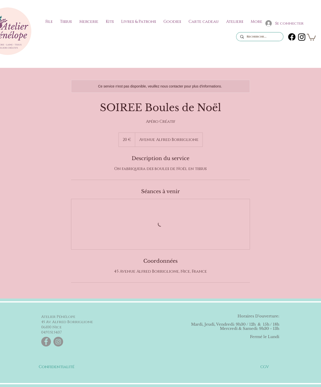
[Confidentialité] (57, 367)
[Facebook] (292, 37)
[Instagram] (302, 37)
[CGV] (264, 367)
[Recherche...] (260, 37)
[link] (311, 37)
